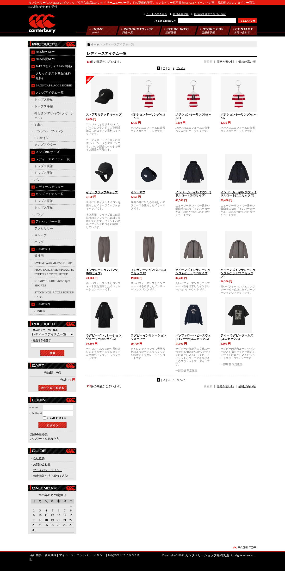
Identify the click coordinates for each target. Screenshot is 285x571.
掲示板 (213, 30)
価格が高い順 (247, 61)
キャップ (40, 235)
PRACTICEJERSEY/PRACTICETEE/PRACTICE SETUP (54, 272)
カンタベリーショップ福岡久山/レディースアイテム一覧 (52, 23)
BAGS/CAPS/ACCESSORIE (54, 85)
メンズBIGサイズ (48, 152)
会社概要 (39, 458)
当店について (178, 30)
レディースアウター (50, 186)
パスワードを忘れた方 (44, 438)
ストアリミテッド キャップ (103, 114)
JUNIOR (39, 311)
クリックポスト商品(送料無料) (53, 76)
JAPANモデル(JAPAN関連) (54, 66)
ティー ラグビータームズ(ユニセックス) (237, 337)
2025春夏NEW (45, 59)
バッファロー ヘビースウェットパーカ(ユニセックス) (193, 337)
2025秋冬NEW (45, 52)
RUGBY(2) (43, 304)
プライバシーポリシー (47, 470)
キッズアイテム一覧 (50, 194)
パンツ (39, 179)
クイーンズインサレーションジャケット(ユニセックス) (238, 273)
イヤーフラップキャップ (102, 192)
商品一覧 (139, 30)
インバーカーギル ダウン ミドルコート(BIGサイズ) (193, 194)
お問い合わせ (243, 30)
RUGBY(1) (43, 249)
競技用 (39, 256)
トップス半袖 (43, 106)
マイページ (66, 555)
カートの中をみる (156, 14)
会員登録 (50, 555)
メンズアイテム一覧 (50, 92)
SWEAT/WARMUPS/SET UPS (53, 263)
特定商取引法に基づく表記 (210, 14)
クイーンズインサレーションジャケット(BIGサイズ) (192, 271)
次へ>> (180, 68)
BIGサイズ (41, 138)
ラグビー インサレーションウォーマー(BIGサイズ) (103, 337)
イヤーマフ (138, 192)
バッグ (39, 242)
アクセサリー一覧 (48, 221)
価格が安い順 (225, 61)
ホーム (102, 30)
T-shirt (38, 124)
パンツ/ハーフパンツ (48, 131)
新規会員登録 (181, 14)
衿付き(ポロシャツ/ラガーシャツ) (54, 116)
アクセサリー (43, 228)
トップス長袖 (43, 99)
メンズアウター (45, 144)
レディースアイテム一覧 (53, 159)
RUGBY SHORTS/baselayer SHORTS (52, 283)
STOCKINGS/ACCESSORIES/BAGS (54, 295)
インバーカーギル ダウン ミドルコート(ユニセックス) (239, 194)
